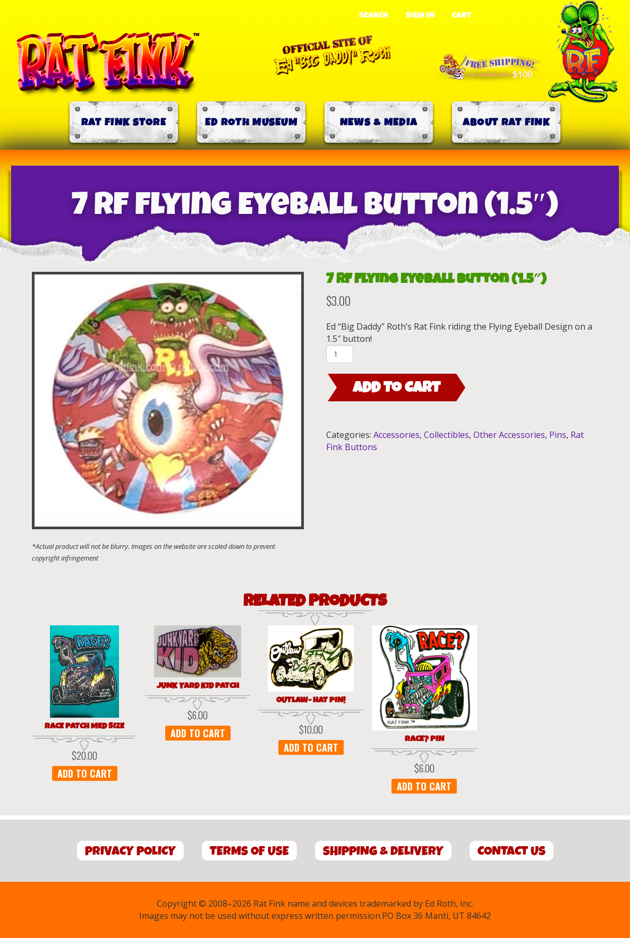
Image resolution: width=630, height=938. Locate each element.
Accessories (396, 435)
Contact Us (512, 851)
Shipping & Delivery (383, 851)
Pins (557, 435)
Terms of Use (249, 851)
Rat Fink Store (123, 122)
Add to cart (396, 387)
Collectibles (446, 435)
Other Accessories (509, 435)
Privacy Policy (130, 851)
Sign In (420, 15)
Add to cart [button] (84, 773)
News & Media (379, 122)
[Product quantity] (339, 354)
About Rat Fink (506, 122)
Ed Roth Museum (251, 122)
